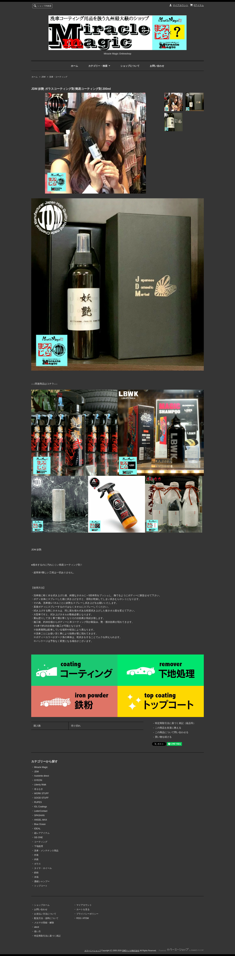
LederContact (40, 811)
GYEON (38, 780)
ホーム (74, 66)
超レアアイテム (42, 833)
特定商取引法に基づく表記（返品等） (175, 723)
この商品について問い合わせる (171, 732)
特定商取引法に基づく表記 (47, 936)
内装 (36, 859)
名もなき (38, 789)
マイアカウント (180, 5)
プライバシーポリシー (87, 914)
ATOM (86, 918)
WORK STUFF (41, 793)
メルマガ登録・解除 (44, 922)
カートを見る (83, 909)
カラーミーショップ (92, 951)
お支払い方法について (45, 914)
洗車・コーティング (58, 77)
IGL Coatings (40, 806)
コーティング (40, 842)
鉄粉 (36, 872)
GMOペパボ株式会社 (130, 951)
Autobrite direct (41, 776)
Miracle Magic (41, 767)
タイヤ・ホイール (43, 868)
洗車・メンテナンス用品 (46, 850)
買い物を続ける (163, 737)
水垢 (36, 877)
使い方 (37, 931)
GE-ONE (38, 837)
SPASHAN (39, 815)
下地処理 (38, 846)
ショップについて (130, 66)
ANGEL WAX (40, 820)
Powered (181, 951)
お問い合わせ (157, 66)
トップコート (40, 886)
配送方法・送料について (46, 918)
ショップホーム (42, 905)
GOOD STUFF (41, 798)
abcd (36, 927)
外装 (36, 855)
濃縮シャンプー (42, 881)
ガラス (37, 864)
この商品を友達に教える (168, 727)
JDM (43, 77)
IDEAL (37, 828)
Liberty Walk (40, 784)
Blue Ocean (40, 824)
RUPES (38, 802)
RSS (78, 918)
